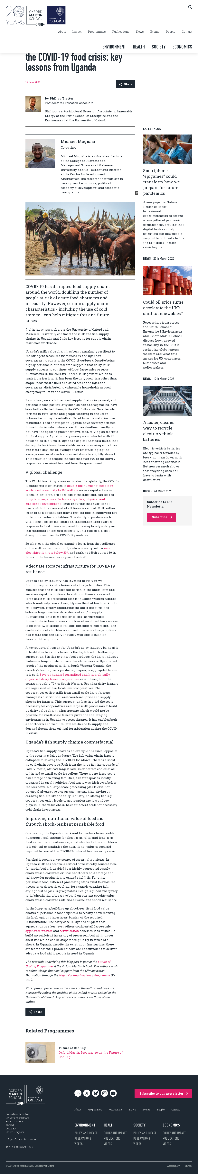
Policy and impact (85, 1133)
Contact (187, 31)
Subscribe (162, 517)
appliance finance (38, 931)
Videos (78, 1144)
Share (125, 84)
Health (139, 47)
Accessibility (173, 1165)
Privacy (188, 1165)
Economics (182, 47)
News (140, 31)
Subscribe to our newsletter (163, 1093)
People (170, 31)
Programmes (97, 31)
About (62, 31)
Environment (114, 47)
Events (154, 31)
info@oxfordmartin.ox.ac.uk (21, 1139)
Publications (120, 31)
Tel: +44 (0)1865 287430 (19, 1147)
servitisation (69, 931)
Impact (76, 31)
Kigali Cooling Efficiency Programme (84, 975)
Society (158, 47)
